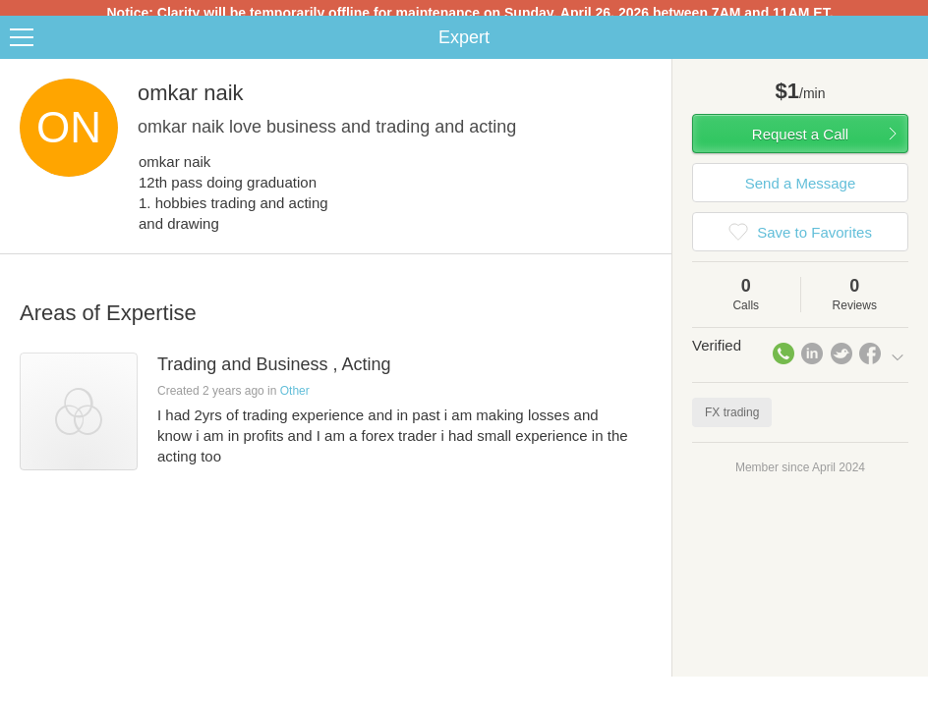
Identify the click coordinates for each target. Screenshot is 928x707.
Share (908, 45)
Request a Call (800, 142)
